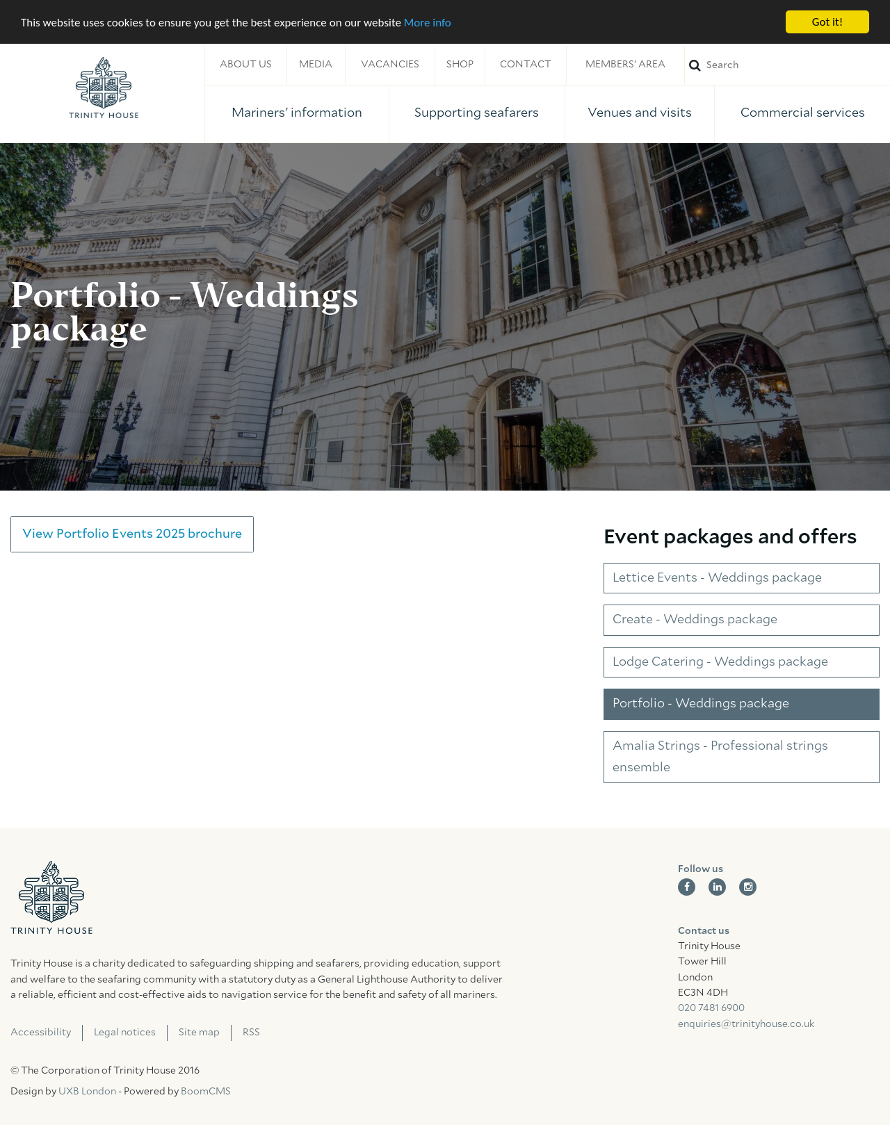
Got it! (827, 22)
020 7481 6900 (711, 1008)
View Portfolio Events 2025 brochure (132, 534)
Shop (460, 64)
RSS (251, 1032)
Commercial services (803, 113)
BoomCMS (206, 1092)
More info (427, 22)
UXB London (87, 1092)
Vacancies (390, 64)
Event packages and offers (730, 537)
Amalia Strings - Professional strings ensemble (720, 757)
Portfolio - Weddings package (701, 704)
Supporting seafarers (476, 113)
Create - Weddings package (695, 620)
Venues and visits (640, 113)
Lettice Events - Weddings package (717, 578)
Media (315, 64)
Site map (199, 1032)
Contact (525, 64)
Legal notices (125, 1032)
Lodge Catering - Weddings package (720, 662)
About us (246, 64)
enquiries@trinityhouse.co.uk (746, 1024)
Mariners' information (297, 113)
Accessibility (40, 1032)
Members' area (625, 64)
